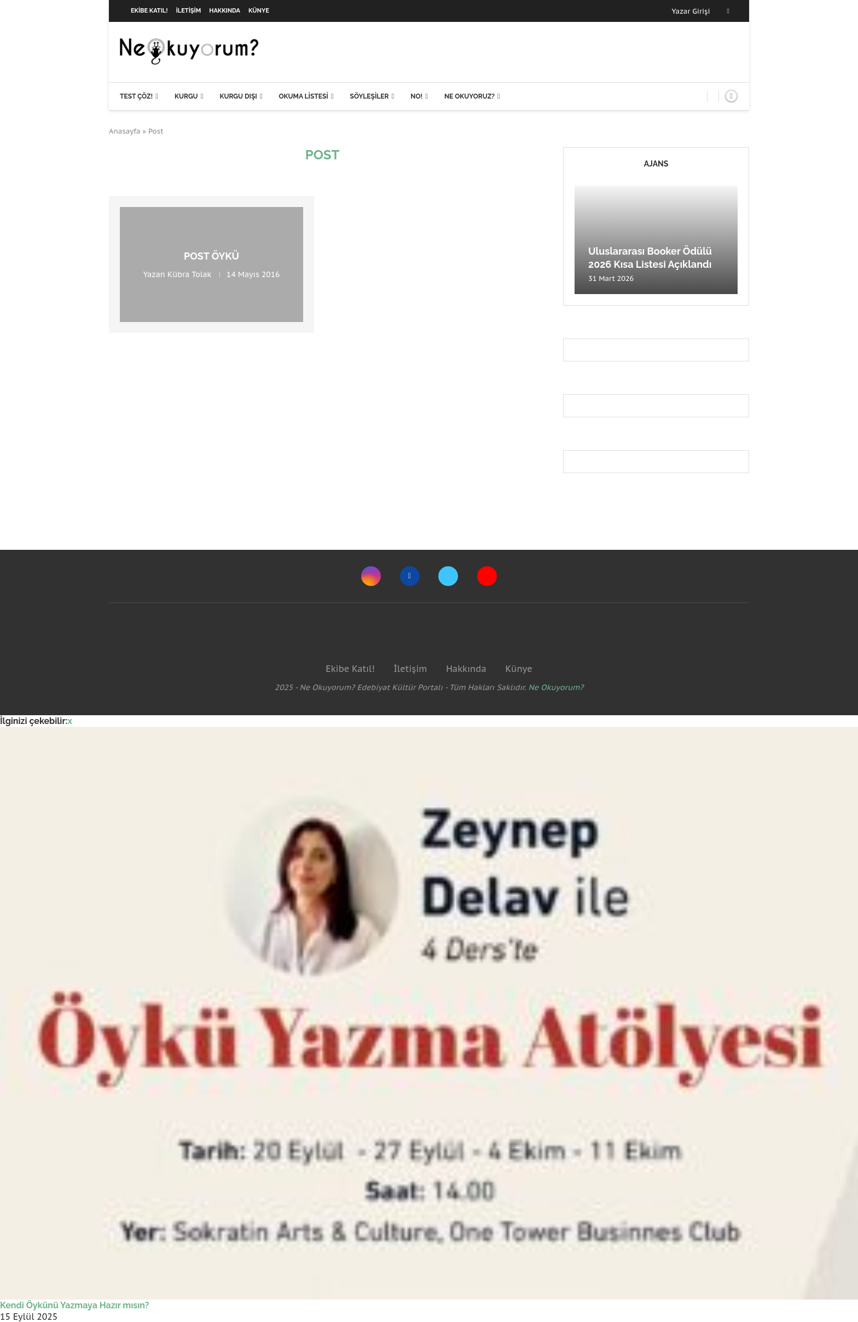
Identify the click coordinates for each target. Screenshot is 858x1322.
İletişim (188, 10)
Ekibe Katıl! (149, 10)
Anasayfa (125, 131)
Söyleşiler (369, 96)
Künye (258, 10)
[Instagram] (371, 576)
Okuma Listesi (303, 96)
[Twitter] (448, 576)
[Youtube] (487, 576)
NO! (416, 96)
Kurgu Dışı (238, 96)
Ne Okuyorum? (556, 687)
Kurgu (186, 96)
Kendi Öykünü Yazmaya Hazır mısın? (74, 1305)
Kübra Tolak (189, 274)
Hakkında (224, 10)
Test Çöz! (136, 96)
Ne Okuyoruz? (469, 96)
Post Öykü (211, 256)
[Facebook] (728, 11)
